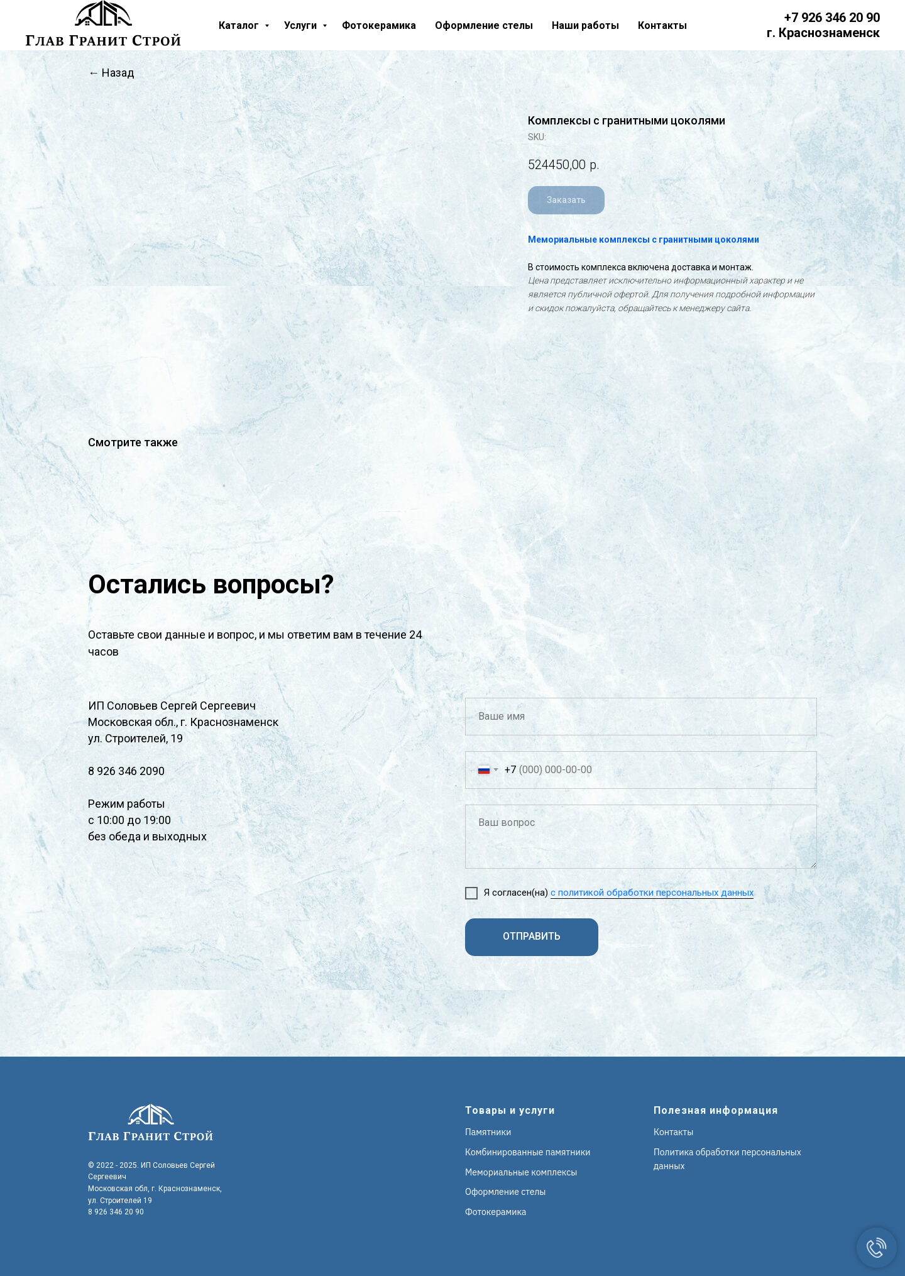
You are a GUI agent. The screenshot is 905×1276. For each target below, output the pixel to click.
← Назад (111, 72)
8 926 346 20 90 (116, 1211)
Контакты (662, 25)
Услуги (301, 25)
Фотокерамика (379, 25)
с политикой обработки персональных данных (652, 892)
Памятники (488, 1132)
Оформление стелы (484, 25)
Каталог (240, 25)
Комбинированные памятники (528, 1152)
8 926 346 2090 (126, 771)
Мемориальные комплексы (521, 1172)
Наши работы (585, 25)
